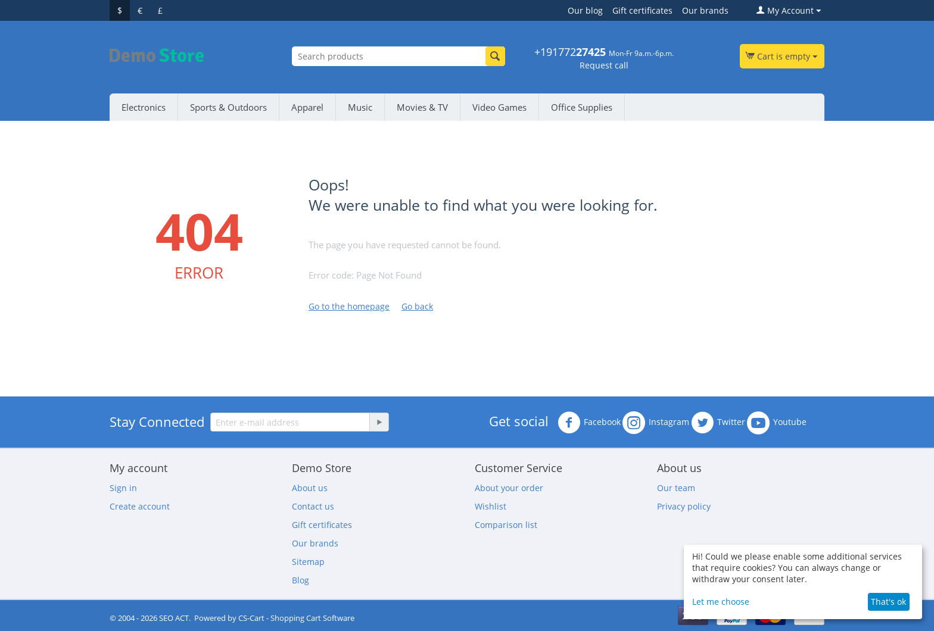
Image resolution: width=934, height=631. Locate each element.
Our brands (705, 10)
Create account (140, 506)
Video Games (499, 107)
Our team (676, 487)
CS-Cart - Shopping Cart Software (296, 618)
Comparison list (506, 524)
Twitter (718, 422)
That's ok (888, 601)
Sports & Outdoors (228, 107)
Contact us (313, 506)
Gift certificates (642, 10)
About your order (509, 487)
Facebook (589, 422)
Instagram (655, 422)
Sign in (123, 487)
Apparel (307, 107)
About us (310, 487)
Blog (300, 580)
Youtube (777, 422)
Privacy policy (684, 506)
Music (360, 107)
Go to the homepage (349, 306)
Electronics (144, 107)
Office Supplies (581, 107)
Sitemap (308, 561)
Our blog (585, 10)
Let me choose (720, 601)
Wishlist (490, 506)
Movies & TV (422, 107)
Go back (417, 306)
